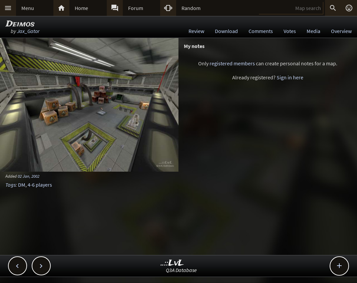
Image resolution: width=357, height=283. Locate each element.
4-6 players (40, 184)
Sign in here (290, 77)
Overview (341, 31)
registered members (232, 63)
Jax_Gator (28, 31)
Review (196, 31)
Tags (10, 184)
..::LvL (172, 263)
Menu (27, 8)
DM (21, 184)
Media (313, 31)
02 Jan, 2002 (28, 176)
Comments (261, 31)
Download (226, 31)
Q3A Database (181, 270)
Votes (290, 31)
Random (191, 8)
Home (81, 8)
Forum (135, 8)
